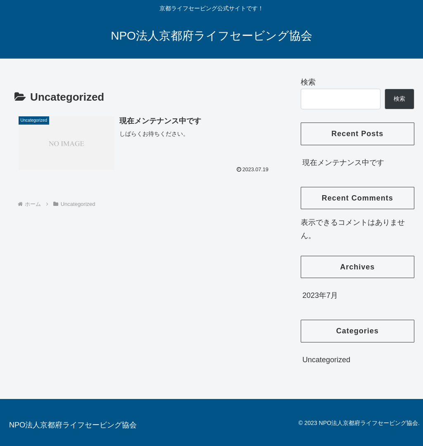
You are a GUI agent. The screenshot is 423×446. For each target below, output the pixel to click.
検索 (308, 82)
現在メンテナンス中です (343, 162)
